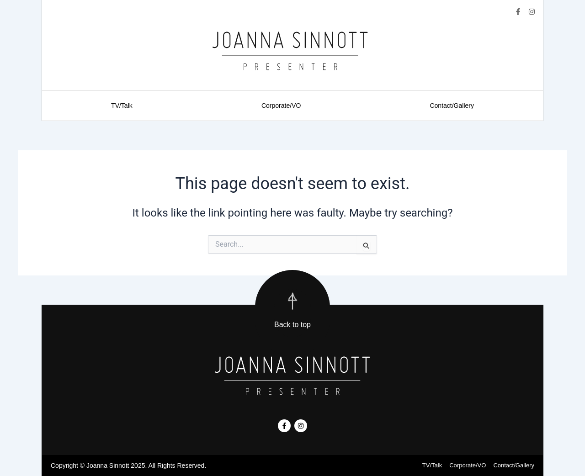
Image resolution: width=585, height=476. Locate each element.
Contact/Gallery (451, 105)
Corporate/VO (281, 105)
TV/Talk (122, 105)
